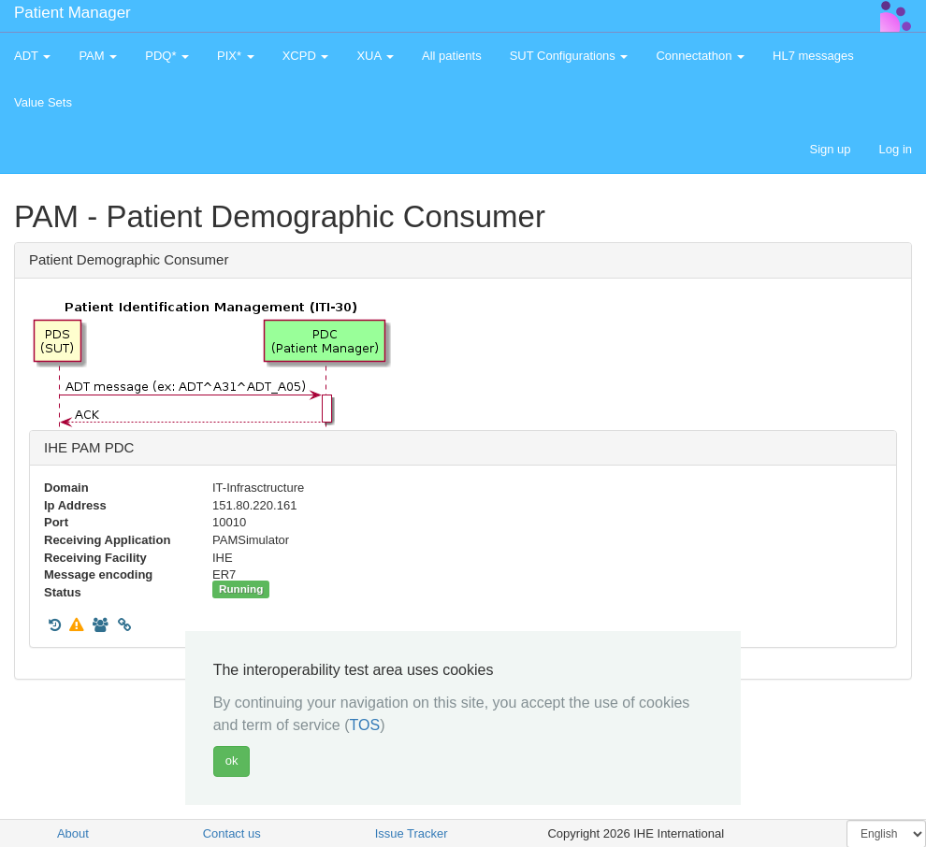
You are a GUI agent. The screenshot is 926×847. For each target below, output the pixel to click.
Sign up (829, 149)
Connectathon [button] (700, 56)
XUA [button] (375, 56)
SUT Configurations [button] (569, 56)
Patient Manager (72, 13)
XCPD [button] (305, 56)
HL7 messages (813, 56)
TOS (365, 725)
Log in (895, 149)
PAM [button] (98, 56)
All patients (452, 56)
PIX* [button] (235, 56)
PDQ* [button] (167, 56)
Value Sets (43, 102)
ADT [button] (32, 56)
